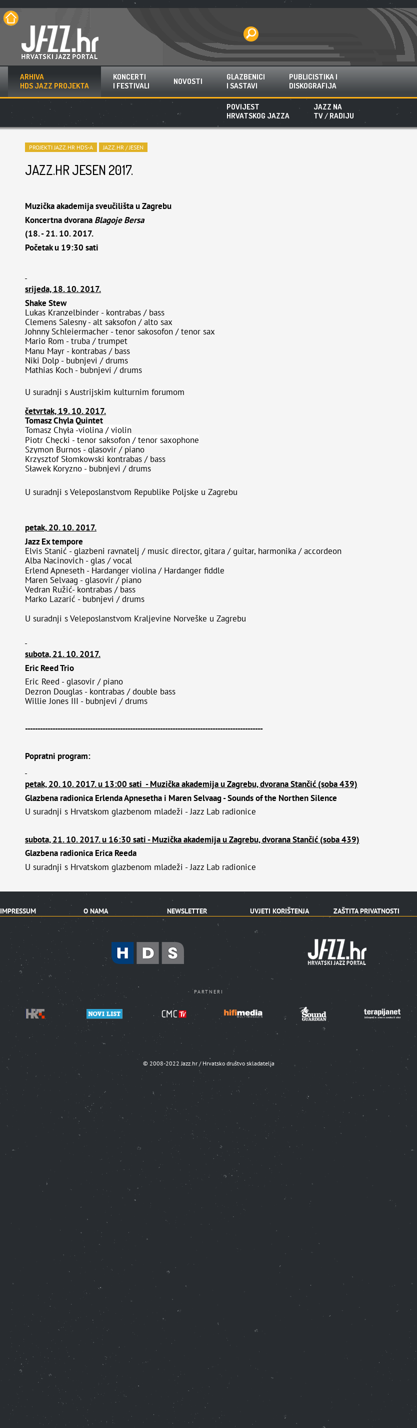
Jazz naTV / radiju (334, 111)
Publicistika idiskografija (313, 81)
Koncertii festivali (131, 81)
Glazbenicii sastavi (245, 81)
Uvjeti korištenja (279, 911)
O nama (96, 911)
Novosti (188, 81)
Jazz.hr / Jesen (123, 147)
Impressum (18, 911)
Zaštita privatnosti (367, 911)
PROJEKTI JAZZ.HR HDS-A (61, 147)
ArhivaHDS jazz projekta (54, 81)
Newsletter (187, 911)
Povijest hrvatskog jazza (258, 111)
